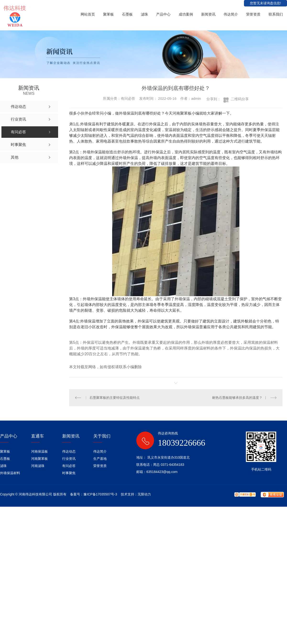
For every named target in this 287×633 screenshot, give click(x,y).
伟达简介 (231, 14)
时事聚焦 (69, 473)
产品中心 (163, 14)
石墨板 (127, 14)
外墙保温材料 (10, 473)
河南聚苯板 (39, 459)
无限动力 (144, 494)
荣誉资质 (253, 14)
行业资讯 (69, 459)
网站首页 (88, 14)
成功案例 (186, 14)
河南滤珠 (37, 466)
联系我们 (276, 14)
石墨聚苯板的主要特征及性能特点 (114, 398)
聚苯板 (108, 14)
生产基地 (100, 459)
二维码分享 (240, 99)
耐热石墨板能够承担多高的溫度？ (237, 398)
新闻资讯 (208, 14)
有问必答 (69, 466)
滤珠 (144, 14)
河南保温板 (39, 451)
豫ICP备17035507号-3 (100, 494)
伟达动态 (69, 451)
